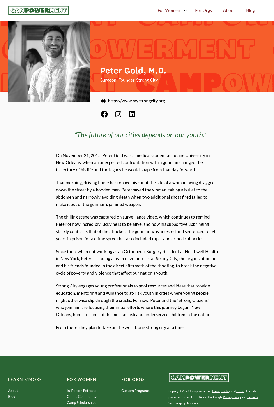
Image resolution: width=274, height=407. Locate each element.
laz (191, 403)
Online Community (82, 396)
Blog (11, 396)
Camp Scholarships (81, 402)
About (13, 390)
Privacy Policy (221, 391)
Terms (240, 391)
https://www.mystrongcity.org (136, 100)
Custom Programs (135, 390)
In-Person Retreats (81, 390)
